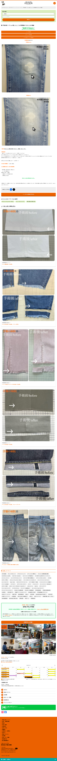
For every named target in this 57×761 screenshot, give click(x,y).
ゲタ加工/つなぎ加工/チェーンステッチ (43, 575)
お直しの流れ (4, 724)
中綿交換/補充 (38, 590)
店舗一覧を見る (53, 655)
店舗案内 (3, 729)
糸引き (31, 596)
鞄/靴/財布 (33, 598)
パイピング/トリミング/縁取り (45, 582)
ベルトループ (35, 584)
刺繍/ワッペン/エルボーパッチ (20, 592)
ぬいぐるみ (13, 582)
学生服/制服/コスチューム (42, 592)
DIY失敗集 (4, 573)
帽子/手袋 (14, 594)
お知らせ (5, 689)
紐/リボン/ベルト (38, 596)
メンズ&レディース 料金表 (28, 37)
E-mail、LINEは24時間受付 (7, 662)
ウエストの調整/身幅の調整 (43, 573)
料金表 (3, 723)
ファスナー (13, 584)
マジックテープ (43, 586)
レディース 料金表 (28, 34)
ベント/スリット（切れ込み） (46, 584)
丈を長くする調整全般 (29, 590)
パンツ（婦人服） (5, 584)
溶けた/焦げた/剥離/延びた (23, 596)
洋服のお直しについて (6, 719)
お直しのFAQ (4, 727)
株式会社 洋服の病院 (29, 3)
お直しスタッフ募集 (7, 697)
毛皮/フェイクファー (6, 596)
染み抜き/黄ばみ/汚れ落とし (41, 594)
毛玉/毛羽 (50, 594)
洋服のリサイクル (7, 692)
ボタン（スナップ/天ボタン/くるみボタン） (18, 586)
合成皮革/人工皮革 (32, 592)
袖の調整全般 (4, 598)
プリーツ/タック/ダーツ (22, 584)
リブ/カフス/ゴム (16, 588)
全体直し (4, 592)
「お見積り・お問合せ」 (8, 615)
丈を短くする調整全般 (19, 590)
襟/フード (27, 598)
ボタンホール (30, 586)
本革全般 (32, 594)
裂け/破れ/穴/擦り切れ (31, 201)
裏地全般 (21, 598)
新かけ (27, 594)
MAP (16, 748)
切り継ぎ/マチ (10, 592)
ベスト (30, 584)
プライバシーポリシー (8, 702)
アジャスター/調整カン (32, 573)
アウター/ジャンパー (22, 573)
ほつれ (36, 586)
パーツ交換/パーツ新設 (34, 582)
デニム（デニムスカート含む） (17, 7)
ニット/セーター (5, 582)
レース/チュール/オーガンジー (38, 588)
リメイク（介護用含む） (25, 588)
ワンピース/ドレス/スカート (7, 590)
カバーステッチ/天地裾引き (28, 575)
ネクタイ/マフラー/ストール (22, 582)
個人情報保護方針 (5, 740)
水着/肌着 (14, 596)
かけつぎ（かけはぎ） (17, 575)
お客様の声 (4, 726)
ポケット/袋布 (5, 586)
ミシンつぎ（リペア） (20, 201)
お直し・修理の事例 (9, 7)
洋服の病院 (3, 7)
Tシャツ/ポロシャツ (12, 573)
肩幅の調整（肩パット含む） (48, 596)
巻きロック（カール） (6, 594)
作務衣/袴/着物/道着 (46, 590)
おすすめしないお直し (6, 575)
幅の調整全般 (21, 594)
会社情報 (5, 694)
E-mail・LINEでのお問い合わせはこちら (8, 752)
